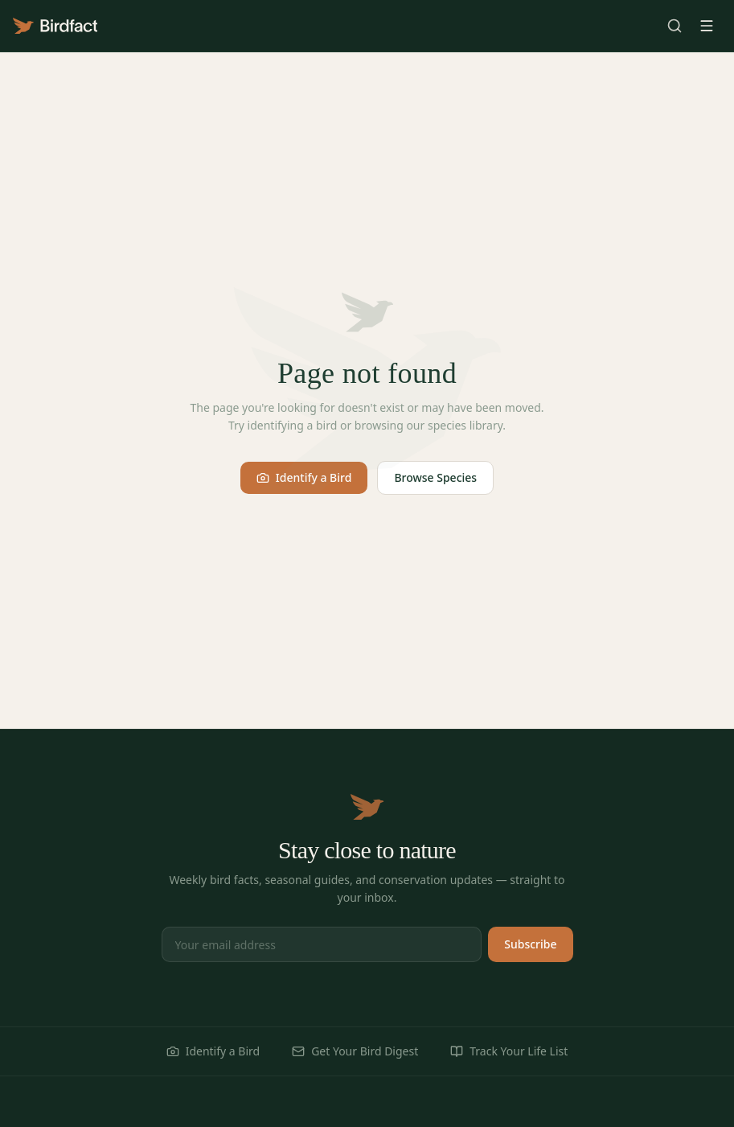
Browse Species (435, 477)
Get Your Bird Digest (355, 1051)
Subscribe (530, 944)
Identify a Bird (304, 477)
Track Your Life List (509, 1051)
